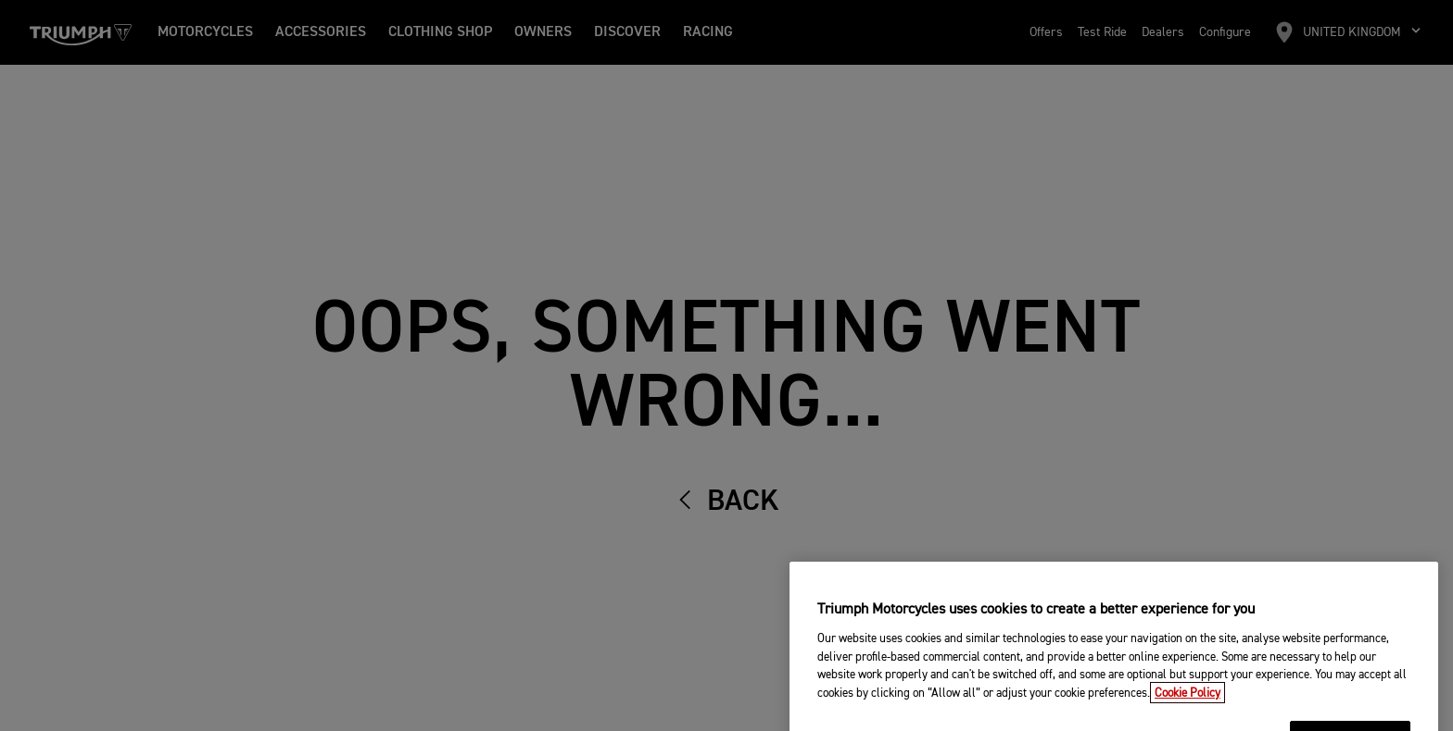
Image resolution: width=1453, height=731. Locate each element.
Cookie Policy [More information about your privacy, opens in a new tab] (1187, 705)
